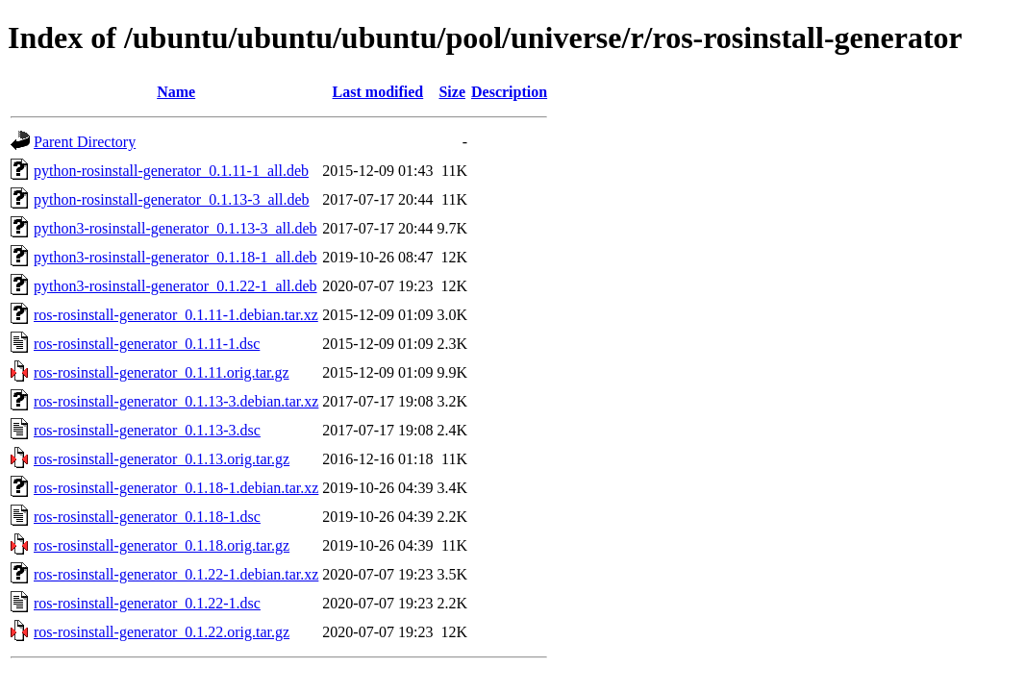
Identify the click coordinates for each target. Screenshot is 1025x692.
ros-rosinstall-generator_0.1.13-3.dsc (147, 430)
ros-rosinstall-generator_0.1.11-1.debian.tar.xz (176, 315)
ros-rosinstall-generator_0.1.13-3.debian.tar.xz (176, 401)
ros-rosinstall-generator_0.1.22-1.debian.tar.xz (176, 574)
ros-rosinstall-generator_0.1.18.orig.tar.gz (161, 545)
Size (451, 92)
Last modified (378, 92)
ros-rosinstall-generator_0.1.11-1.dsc (147, 343)
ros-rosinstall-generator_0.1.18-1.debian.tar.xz (176, 488)
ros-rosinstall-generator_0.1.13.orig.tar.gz (161, 459)
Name (176, 92)
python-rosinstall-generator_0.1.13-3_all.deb (172, 199)
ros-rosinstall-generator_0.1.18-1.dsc (147, 516)
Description (509, 92)
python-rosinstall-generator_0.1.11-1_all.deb (171, 170)
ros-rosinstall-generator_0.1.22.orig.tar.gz (161, 632)
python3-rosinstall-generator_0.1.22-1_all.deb (175, 286)
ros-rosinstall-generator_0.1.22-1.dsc (147, 603)
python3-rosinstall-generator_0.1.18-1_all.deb (175, 257)
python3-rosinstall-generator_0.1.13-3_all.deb (175, 228)
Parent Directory (85, 142)
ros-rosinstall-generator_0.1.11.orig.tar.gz (161, 372)
